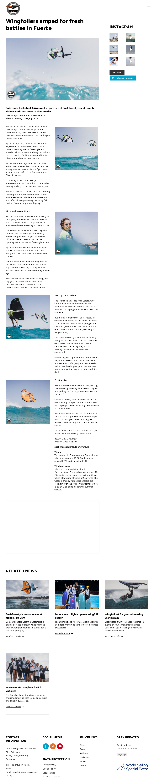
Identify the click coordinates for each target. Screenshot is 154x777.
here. (88, 433)
